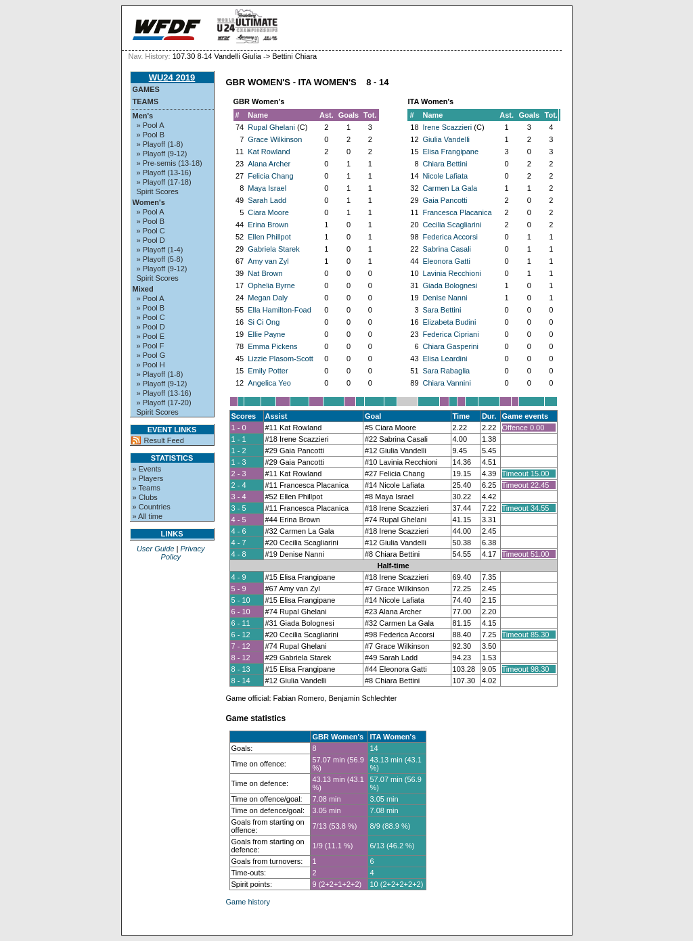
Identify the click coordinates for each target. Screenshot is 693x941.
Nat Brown (265, 273)
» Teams (146, 488)
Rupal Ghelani (271, 127)
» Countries (152, 507)
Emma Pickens (272, 346)
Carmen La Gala (450, 188)
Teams (146, 101)
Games (146, 89)
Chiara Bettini (445, 164)
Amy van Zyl (268, 261)
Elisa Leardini (445, 358)
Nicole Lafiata (445, 176)
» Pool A (150, 125)
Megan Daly (268, 298)
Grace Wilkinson (275, 139)
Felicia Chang (270, 176)
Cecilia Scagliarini (452, 225)
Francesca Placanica (457, 212)
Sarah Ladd (267, 200)
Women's (149, 202)
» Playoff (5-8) (160, 259)
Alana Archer (269, 164)
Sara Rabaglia (446, 371)
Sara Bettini (442, 310)
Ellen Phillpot (269, 237)
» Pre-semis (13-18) (169, 163)
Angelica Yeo (269, 383)
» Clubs (145, 497)
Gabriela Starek (273, 249)
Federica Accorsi (450, 237)
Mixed (143, 289)
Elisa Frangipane (451, 151)
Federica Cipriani (451, 334)
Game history (248, 902)
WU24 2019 (172, 77)
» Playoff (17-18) (164, 182)
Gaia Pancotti (445, 200)
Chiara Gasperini (451, 346)
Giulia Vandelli (446, 139)
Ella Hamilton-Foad (279, 310)
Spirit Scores (158, 191)
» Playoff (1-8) (160, 144)
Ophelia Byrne (271, 285)
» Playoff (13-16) (164, 172)
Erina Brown (268, 225)
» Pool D (151, 240)
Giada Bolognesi (450, 285)
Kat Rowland (269, 151)
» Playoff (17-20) (164, 402)
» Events (147, 469)
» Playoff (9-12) (162, 154)
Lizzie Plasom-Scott (280, 358)
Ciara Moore (268, 212)
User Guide (156, 549)
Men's (143, 116)
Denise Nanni (445, 298)
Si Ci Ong (264, 322)
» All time (148, 516)
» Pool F (150, 346)
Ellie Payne (266, 334)
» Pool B (151, 135)
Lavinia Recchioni (452, 273)
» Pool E (151, 336)
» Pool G (151, 355)
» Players (148, 478)
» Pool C (151, 231)
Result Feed (164, 440)
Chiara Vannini (447, 383)
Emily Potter (268, 371)
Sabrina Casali (447, 249)
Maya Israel (267, 188)
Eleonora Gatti (446, 261)
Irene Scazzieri (447, 127)
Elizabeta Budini (449, 322)
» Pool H (151, 365)
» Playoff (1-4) (160, 250)
